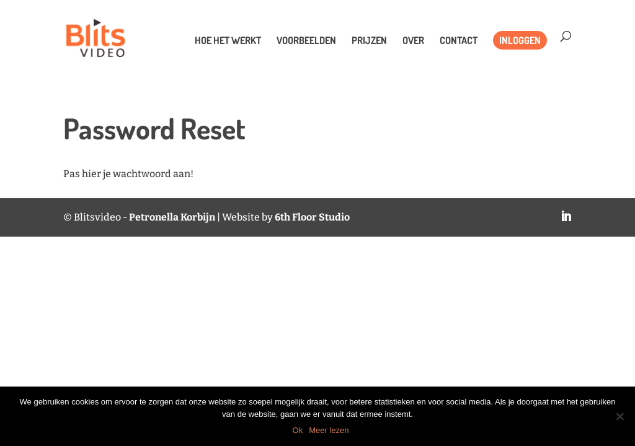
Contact (458, 41)
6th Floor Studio (312, 217)
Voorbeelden (306, 41)
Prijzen (369, 41)
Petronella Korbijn (172, 217)
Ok (298, 430)
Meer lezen (329, 430)
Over (413, 41)
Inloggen (520, 40)
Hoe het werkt (228, 41)
